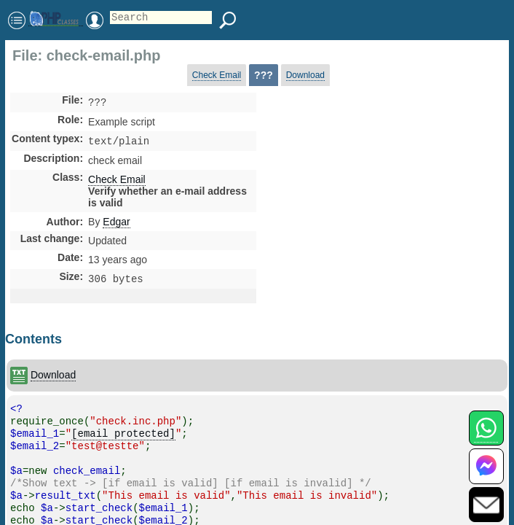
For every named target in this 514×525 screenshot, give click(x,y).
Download (305, 75)
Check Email (216, 75)
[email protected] (123, 438)
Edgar (116, 224)
